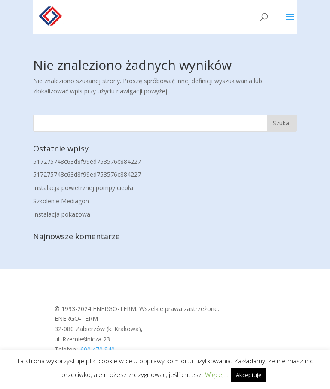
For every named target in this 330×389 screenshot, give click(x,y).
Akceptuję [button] (248, 375)
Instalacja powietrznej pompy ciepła (83, 188)
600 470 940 (97, 349)
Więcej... (217, 374)
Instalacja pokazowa (61, 214)
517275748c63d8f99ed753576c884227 (87, 161)
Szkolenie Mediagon (61, 201)
